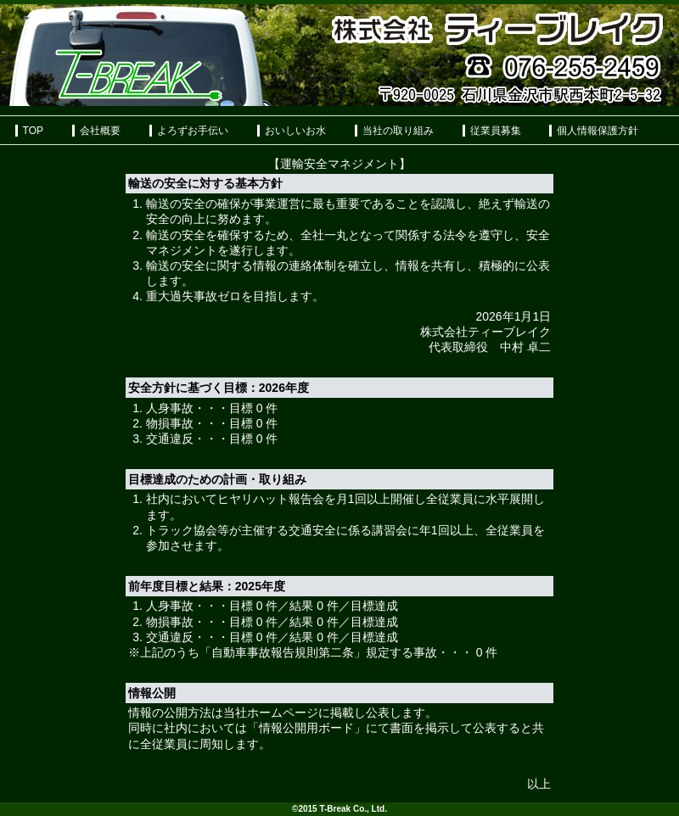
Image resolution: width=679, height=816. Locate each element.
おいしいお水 (295, 131)
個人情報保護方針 (597, 131)
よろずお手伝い (192, 131)
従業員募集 (495, 131)
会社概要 (100, 131)
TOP (33, 131)
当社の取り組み (398, 131)
